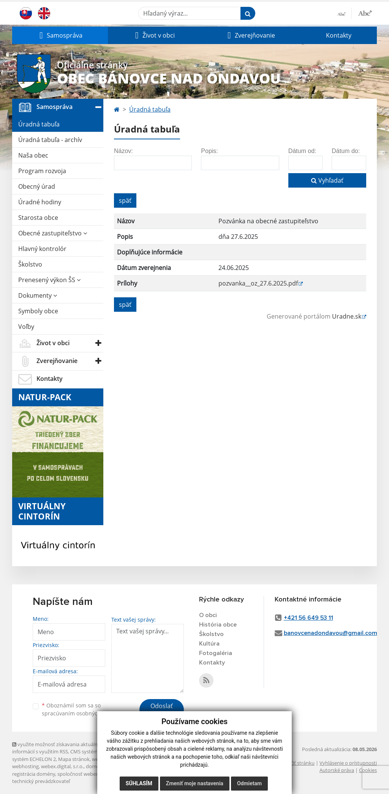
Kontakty (338, 35)
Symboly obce (38, 311)
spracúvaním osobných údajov (80, 713)
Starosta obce (38, 217)
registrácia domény (33, 773)
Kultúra (209, 644)
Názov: (123, 151)
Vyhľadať (327, 180)
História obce (218, 625)
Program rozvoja (42, 171)
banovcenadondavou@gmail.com (330, 633)
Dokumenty (37, 295)
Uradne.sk (346, 316)
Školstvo (30, 264)
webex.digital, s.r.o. (62, 766)
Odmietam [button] (249, 783)
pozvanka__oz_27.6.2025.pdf (258, 283)
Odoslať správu (161, 710)
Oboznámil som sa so (80, 709)
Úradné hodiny (39, 202)
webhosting (25, 766)
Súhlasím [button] (139, 783)
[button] (60, 35)
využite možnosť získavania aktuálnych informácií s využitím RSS (59, 748)
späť (125, 200)
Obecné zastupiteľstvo (52, 233)
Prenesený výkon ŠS (49, 280)
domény (95, 766)
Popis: (209, 151)
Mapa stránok (74, 759)
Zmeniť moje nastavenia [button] (194, 783)
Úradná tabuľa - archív (50, 140)
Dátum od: (302, 151)
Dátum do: (346, 151)
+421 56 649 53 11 (308, 618)
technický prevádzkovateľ (41, 781)
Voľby (26, 326)
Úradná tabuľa (39, 124)
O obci (208, 615)
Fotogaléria (215, 653)
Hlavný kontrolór (42, 249)
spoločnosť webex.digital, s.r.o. (91, 773)
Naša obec (33, 155)
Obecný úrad (36, 186)
